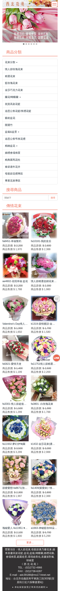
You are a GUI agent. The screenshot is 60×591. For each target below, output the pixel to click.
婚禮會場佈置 (12, 152)
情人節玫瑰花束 (14, 69)
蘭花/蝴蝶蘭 (13, 97)
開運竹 (9, 125)
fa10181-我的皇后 (41, 241)
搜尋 (53, 197)
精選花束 (10, 76)
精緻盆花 (11, 145)
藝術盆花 (10, 118)
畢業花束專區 (12, 180)
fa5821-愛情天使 (11, 363)
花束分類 (11, 62)
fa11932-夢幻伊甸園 (13, 444)
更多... (30, 542)
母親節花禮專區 (14, 173)
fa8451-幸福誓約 (11, 241)
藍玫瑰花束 (11, 83)
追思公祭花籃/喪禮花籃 (18, 111)
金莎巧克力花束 (14, 90)
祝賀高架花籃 (12, 104)
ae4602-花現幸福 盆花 (15, 281)
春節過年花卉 (12, 166)
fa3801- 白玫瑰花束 (42, 404)
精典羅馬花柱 (12, 159)
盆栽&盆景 (12, 131)
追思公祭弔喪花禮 (15, 138)
